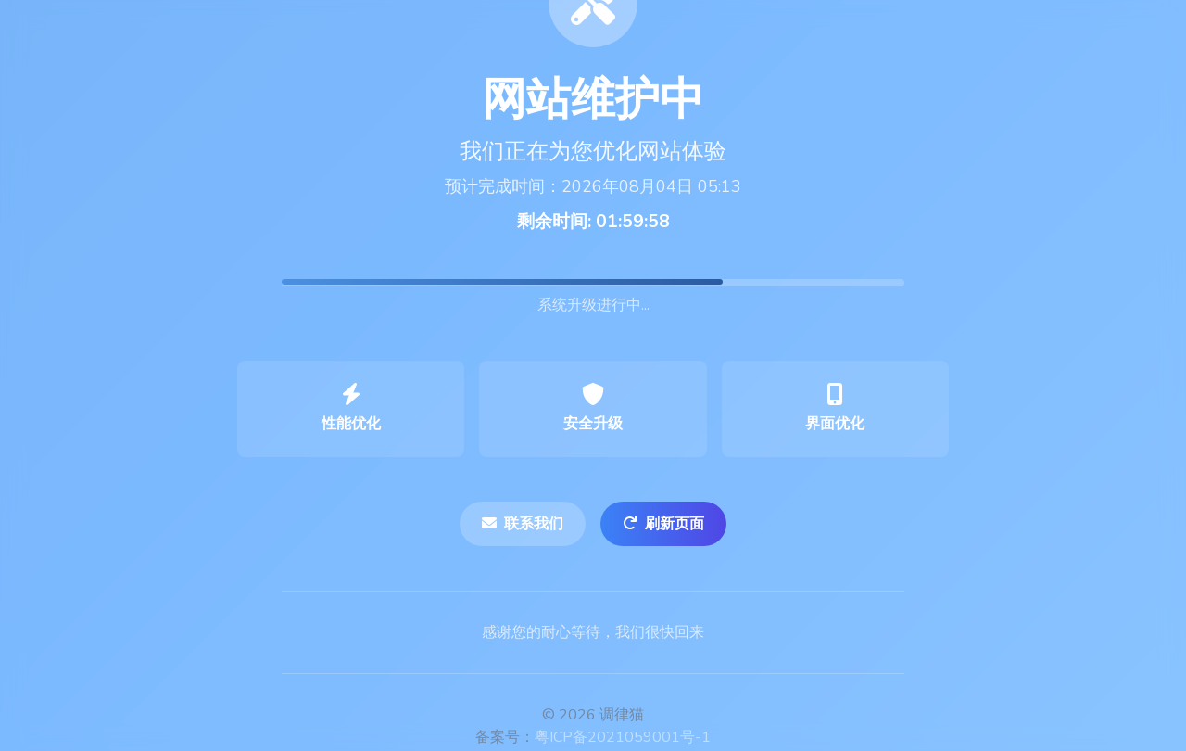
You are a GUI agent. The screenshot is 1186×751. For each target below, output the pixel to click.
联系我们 (522, 524)
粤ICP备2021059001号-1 (623, 737)
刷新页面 (663, 524)
